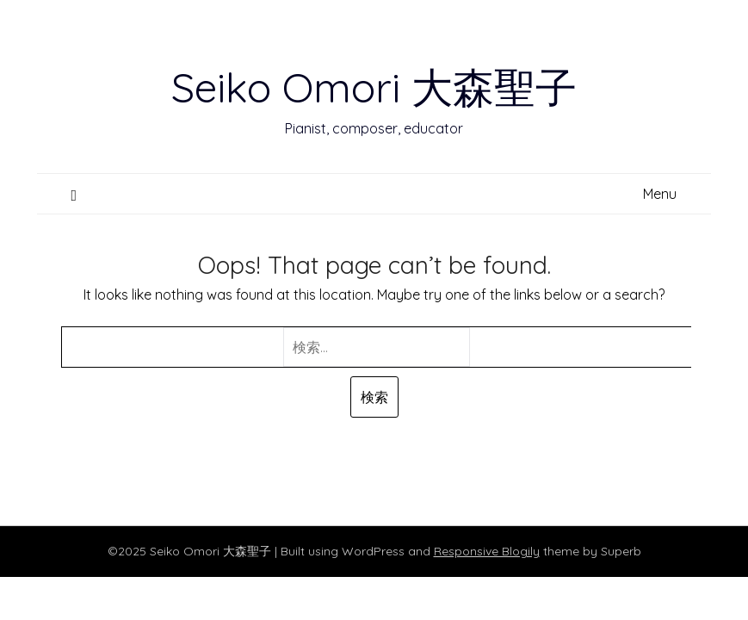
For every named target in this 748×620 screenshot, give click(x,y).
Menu (660, 193)
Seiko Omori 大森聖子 (374, 87)
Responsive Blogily (487, 551)
